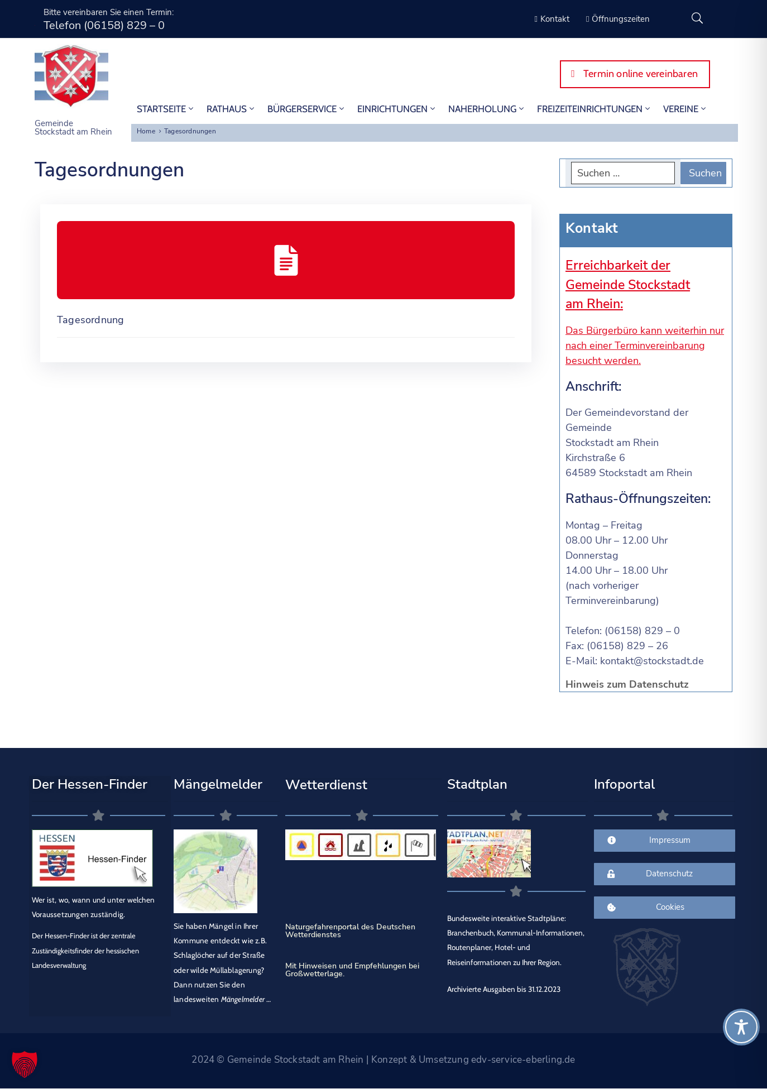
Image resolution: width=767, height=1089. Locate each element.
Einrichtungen (397, 108)
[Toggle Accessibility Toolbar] (741, 1027)
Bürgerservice (306, 108)
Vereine (685, 108)
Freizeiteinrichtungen (594, 108)
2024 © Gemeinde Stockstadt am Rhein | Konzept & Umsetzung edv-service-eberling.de (383, 1059)
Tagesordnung (90, 320)
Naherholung (487, 108)
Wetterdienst (326, 785)
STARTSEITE (166, 108)
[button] (24, 1064)
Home (146, 131)
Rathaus (231, 108)
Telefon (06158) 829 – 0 (104, 25)
